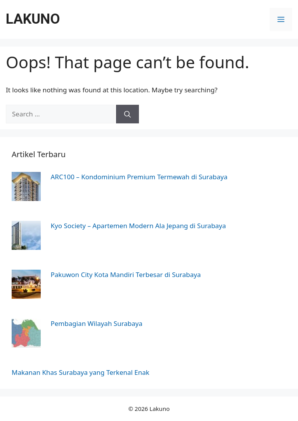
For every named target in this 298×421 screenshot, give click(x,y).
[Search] (127, 114)
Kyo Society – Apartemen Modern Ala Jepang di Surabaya (138, 225)
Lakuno (33, 19)
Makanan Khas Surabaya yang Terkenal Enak (80, 372)
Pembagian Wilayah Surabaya (97, 323)
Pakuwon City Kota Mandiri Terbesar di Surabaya (126, 274)
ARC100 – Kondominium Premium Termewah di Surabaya (139, 176)
